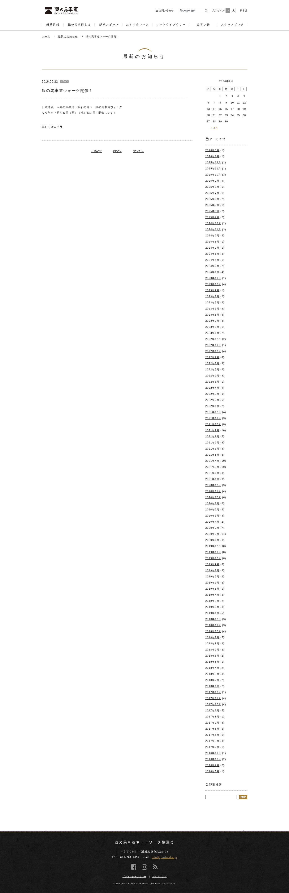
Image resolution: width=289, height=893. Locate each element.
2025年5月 (212, 205)
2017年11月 (213, 698)
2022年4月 (212, 387)
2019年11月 (213, 552)
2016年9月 (212, 765)
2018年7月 (212, 649)
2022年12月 (213, 339)
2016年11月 (213, 753)
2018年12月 (213, 619)
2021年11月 (213, 418)
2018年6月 (212, 655)
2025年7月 (212, 192)
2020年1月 (212, 540)
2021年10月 (213, 424)
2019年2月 (212, 607)
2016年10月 (213, 759)
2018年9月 (212, 637)
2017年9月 (212, 710)
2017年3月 (212, 741)
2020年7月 (212, 509)
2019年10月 (213, 558)
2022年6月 (212, 375)
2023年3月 (212, 320)
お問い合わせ (164, 10)
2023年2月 (212, 326)
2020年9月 (212, 503)
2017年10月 (213, 704)
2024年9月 (212, 235)
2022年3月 (212, 393)
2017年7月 (212, 722)
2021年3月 (212, 467)
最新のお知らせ (68, 36)
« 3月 (214, 127)
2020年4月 (212, 521)
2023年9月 (212, 290)
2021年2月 (212, 473)
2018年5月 (212, 661)
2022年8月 (212, 363)
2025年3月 (212, 211)
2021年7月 (212, 442)
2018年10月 (213, 631)
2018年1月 (212, 686)
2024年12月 (213, 223)
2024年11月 (213, 229)
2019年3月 (212, 600)
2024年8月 (212, 241)
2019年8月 (212, 570)
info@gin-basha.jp (164, 857)
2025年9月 (212, 180)
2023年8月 (212, 296)
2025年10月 (213, 174)
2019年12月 (213, 546)
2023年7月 (212, 302)
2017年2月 (212, 747)
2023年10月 (213, 284)
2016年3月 (212, 771)
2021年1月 (212, 479)
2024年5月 (212, 259)
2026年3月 (212, 150)
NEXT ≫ (138, 151)
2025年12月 (213, 162)
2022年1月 (212, 406)
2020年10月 (213, 497)
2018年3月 (212, 674)
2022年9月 (212, 357)
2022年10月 (213, 351)
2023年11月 (213, 278)
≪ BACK (96, 151)
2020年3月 (212, 527)
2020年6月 (212, 515)
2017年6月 (212, 728)
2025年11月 (213, 168)
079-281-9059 (130, 857)
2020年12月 (213, 485)
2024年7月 (212, 247)
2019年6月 (212, 582)
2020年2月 (212, 533)
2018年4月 (212, 667)
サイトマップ (159, 876)
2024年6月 (212, 253)
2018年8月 (212, 643)
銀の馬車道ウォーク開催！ (102, 36)
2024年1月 (212, 272)
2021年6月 (212, 448)
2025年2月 (212, 217)
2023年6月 (212, 308)
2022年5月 (212, 381)
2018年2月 (212, 680)
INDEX (117, 151)
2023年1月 (212, 333)
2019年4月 (212, 594)
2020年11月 (213, 491)
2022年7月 (212, 369)
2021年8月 (212, 436)
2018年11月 (213, 625)
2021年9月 (212, 430)
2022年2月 (212, 400)
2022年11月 (213, 345)
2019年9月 (212, 564)
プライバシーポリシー (134, 876)
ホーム (46, 36)
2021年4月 (212, 460)
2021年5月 (212, 454)
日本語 (243, 10)
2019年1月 (212, 613)
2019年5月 (212, 588)
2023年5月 (212, 314)
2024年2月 (212, 266)
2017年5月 (212, 734)
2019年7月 (212, 576)
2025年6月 (212, 199)
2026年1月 (212, 156)
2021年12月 (213, 412)
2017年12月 (213, 692)
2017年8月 (212, 716)
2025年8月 (212, 186)
